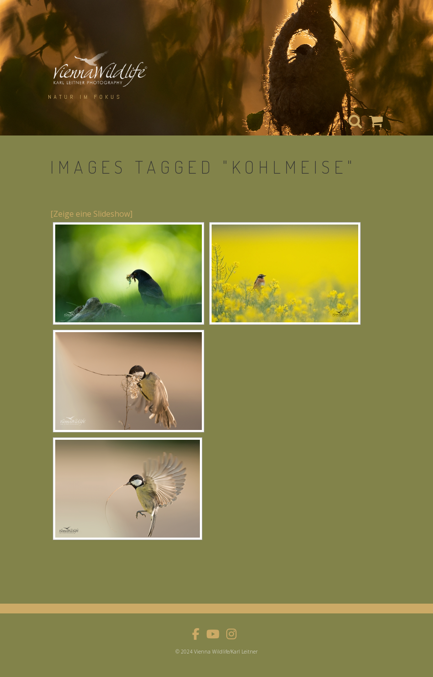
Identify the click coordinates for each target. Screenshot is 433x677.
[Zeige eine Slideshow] (91, 213)
